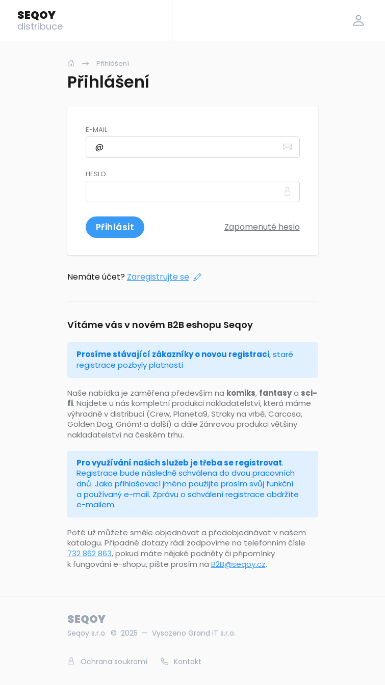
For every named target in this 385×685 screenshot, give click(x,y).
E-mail (96, 129)
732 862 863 (89, 553)
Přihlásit (115, 227)
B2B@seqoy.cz (238, 564)
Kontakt (181, 661)
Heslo (96, 174)
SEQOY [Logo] (40, 20)
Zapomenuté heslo (262, 227)
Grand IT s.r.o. (212, 633)
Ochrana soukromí (107, 661)
